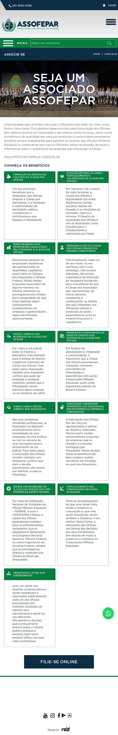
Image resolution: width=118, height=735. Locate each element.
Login (109, 5)
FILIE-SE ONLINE (59, 661)
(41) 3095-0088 (22, 5)
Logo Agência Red (65, 729)
